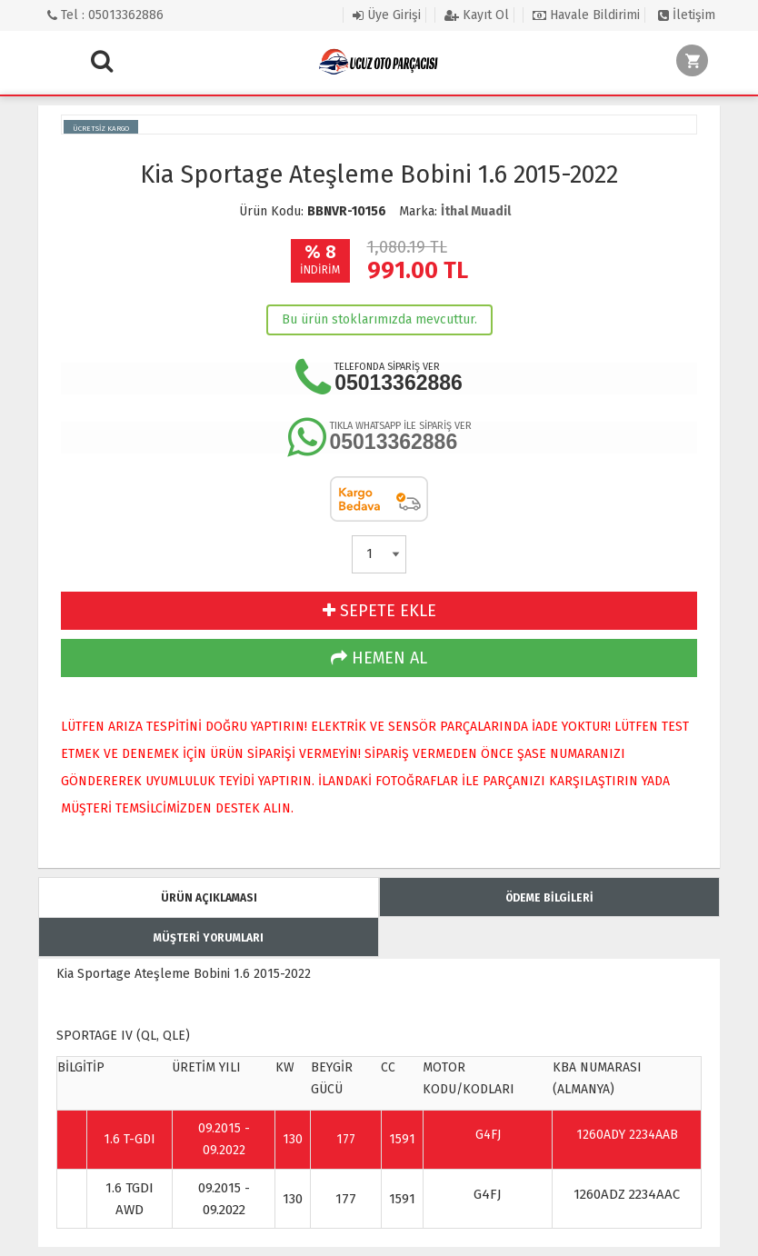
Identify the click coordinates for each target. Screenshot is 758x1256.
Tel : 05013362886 (105, 15)
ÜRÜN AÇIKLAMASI (209, 898)
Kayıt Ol (476, 15)
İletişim (686, 15)
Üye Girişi (387, 15)
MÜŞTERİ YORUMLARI (209, 938)
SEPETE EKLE (379, 611)
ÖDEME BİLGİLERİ (549, 898)
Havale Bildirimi (586, 15)
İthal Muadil (476, 211)
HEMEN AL (379, 658)
